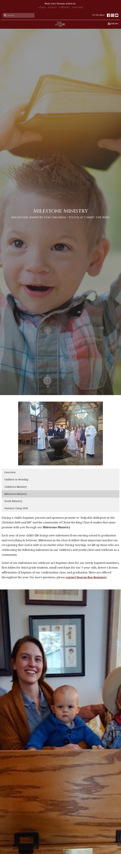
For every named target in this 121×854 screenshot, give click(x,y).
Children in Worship (16, 479)
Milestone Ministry (15, 493)
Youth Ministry (13, 501)
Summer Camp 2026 (16, 508)
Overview (10, 472)
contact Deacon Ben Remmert (86, 577)
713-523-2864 (98, 15)
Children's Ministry (15, 486)
